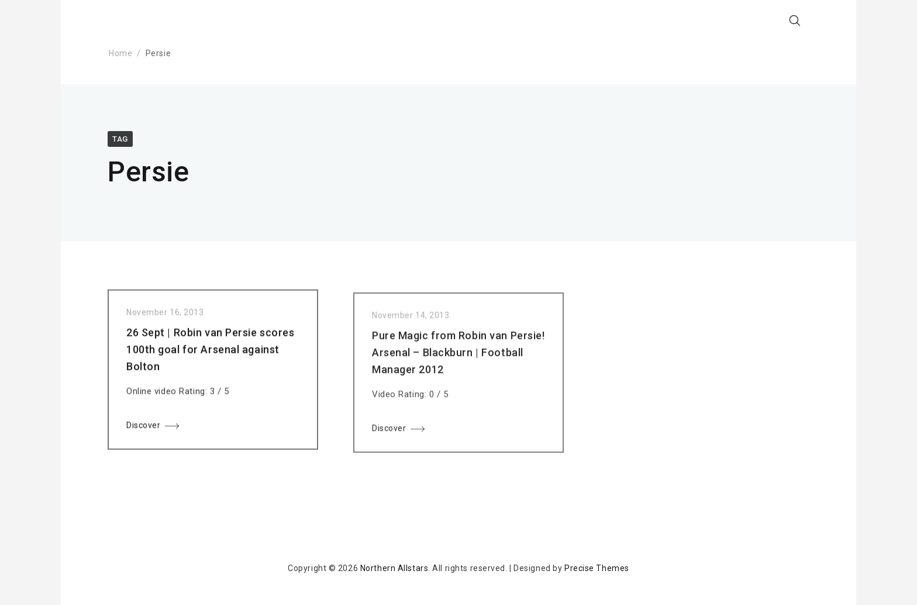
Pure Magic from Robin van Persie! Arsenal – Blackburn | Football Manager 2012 (458, 358)
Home (120, 53)
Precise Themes (596, 568)
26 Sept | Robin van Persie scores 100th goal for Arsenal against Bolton (210, 352)
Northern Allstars (394, 568)
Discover (143, 427)
